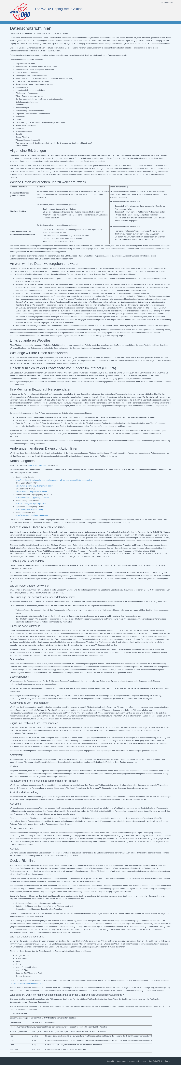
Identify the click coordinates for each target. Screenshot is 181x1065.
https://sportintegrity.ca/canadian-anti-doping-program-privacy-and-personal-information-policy (54, 480)
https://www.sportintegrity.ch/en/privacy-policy (34, 486)
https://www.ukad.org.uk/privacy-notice (31, 492)
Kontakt (167, 1061)
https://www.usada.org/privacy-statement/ (32, 497)
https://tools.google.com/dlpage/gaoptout (26, 983)
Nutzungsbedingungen (137, 1061)
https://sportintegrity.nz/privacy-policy (31, 503)
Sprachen (167, 3)
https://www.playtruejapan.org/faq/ (29, 509)
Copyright (110, 1061)
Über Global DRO (155, 1061)
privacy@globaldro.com (37, 465)
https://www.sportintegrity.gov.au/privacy (32, 515)
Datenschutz (121, 1061)
